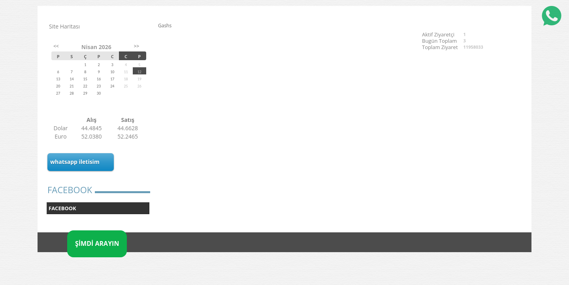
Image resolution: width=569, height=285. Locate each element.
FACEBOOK (62, 208)
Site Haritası (64, 26)
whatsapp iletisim (75, 161)
